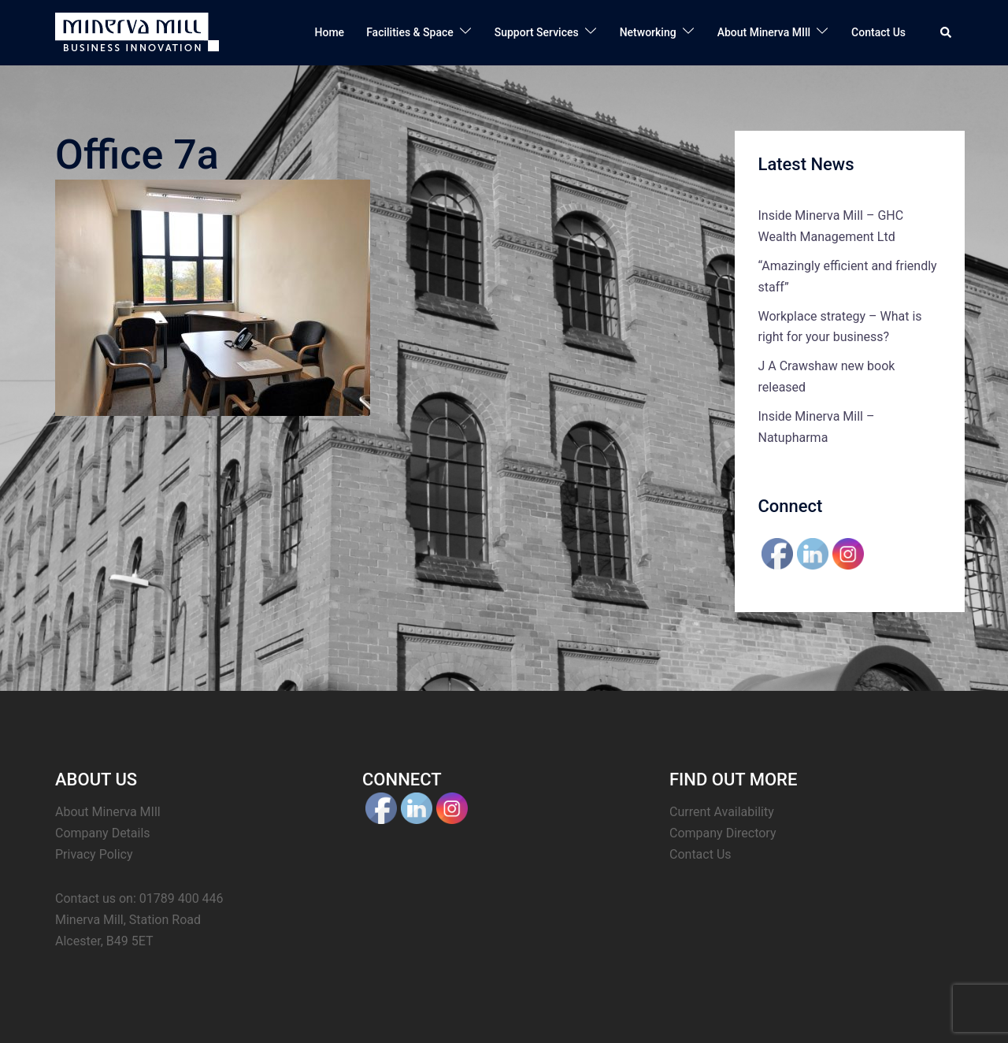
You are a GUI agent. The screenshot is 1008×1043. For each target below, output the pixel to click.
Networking (648, 32)
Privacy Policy (94, 854)
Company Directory (722, 833)
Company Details (102, 833)
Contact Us (878, 32)
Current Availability (721, 811)
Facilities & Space (410, 32)
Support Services (537, 32)
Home (330, 32)
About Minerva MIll (763, 32)
